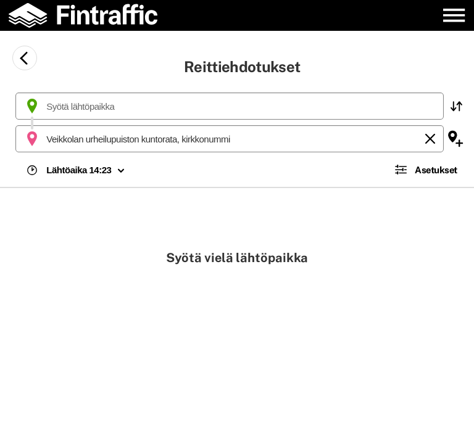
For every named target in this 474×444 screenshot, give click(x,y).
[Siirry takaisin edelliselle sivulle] (24, 58)
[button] (456, 106)
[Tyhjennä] (430, 138)
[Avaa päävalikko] (454, 15)
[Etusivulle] (90, 15)
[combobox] (229, 106)
